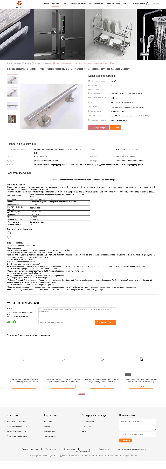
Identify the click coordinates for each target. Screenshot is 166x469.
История (47, 426)
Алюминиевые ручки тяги (16, 431)
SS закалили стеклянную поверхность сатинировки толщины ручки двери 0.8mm (84, 63)
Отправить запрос (105, 322)
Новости (126, 3)
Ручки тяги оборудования (16, 421)
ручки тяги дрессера (94, 290)
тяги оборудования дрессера (25, 290)
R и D (84, 431)
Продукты (55, 3)
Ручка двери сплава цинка (17, 436)
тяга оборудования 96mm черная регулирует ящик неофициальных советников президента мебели (102, 380)
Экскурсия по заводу (77, 3)
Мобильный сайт (83, 451)
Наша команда (49, 436)
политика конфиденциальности (132, 449)
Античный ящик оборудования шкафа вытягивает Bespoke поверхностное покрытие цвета (23, 380)
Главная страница (30, 449)
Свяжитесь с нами (113, 3)
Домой (46, 3)
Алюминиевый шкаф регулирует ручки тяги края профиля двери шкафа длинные (63, 380)
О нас (64, 3)
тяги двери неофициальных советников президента (61, 290)
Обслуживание (50, 431)
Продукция (51, 449)
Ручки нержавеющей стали (17, 426)
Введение (48, 421)
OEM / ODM (86, 426)
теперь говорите (138, 3)
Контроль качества (95, 3)
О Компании (69, 449)
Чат (115, 127)
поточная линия (88, 421)
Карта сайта (104, 449)
